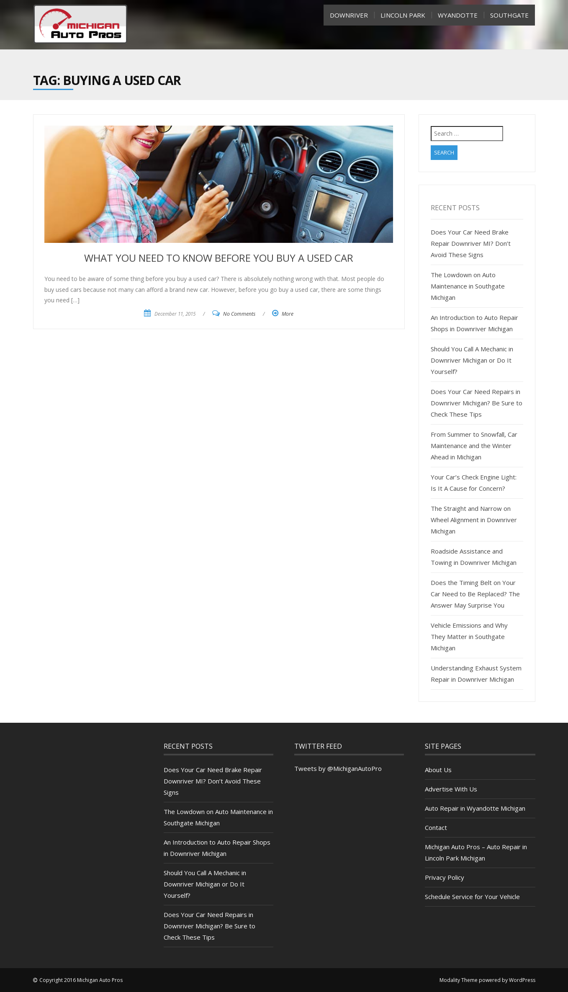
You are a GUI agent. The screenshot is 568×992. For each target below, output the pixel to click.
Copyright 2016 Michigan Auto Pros (81, 980)
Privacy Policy (444, 877)
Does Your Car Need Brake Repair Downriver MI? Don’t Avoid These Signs (471, 243)
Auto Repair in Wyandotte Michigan (475, 808)
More (287, 313)
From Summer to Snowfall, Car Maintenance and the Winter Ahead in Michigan (474, 445)
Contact (436, 827)
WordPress (522, 980)
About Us (438, 769)
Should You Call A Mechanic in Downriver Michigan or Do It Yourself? (472, 360)
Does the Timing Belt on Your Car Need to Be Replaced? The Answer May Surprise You (475, 593)
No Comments (239, 313)
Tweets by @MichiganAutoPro (338, 768)
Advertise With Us (451, 789)
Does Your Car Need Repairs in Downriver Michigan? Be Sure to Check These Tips (476, 402)
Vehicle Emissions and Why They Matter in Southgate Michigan (469, 636)
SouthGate (509, 15)
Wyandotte (458, 15)
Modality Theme (458, 980)
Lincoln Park (402, 15)
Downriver (349, 15)
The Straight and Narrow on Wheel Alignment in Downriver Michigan (474, 519)
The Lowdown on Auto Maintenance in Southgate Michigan (468, 286)
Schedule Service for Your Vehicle (472, 896)
